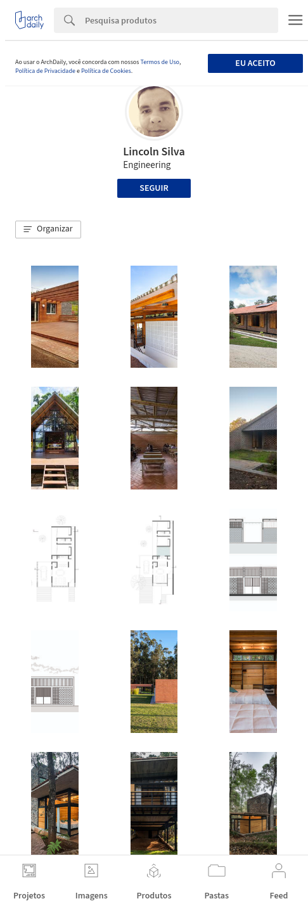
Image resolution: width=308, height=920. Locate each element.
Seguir (153, 188)
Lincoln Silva (153, 152)
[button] (48, 229)
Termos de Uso (159, 62)
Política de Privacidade (45, 71)
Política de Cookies (106, 71)
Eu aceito (255, 63)
